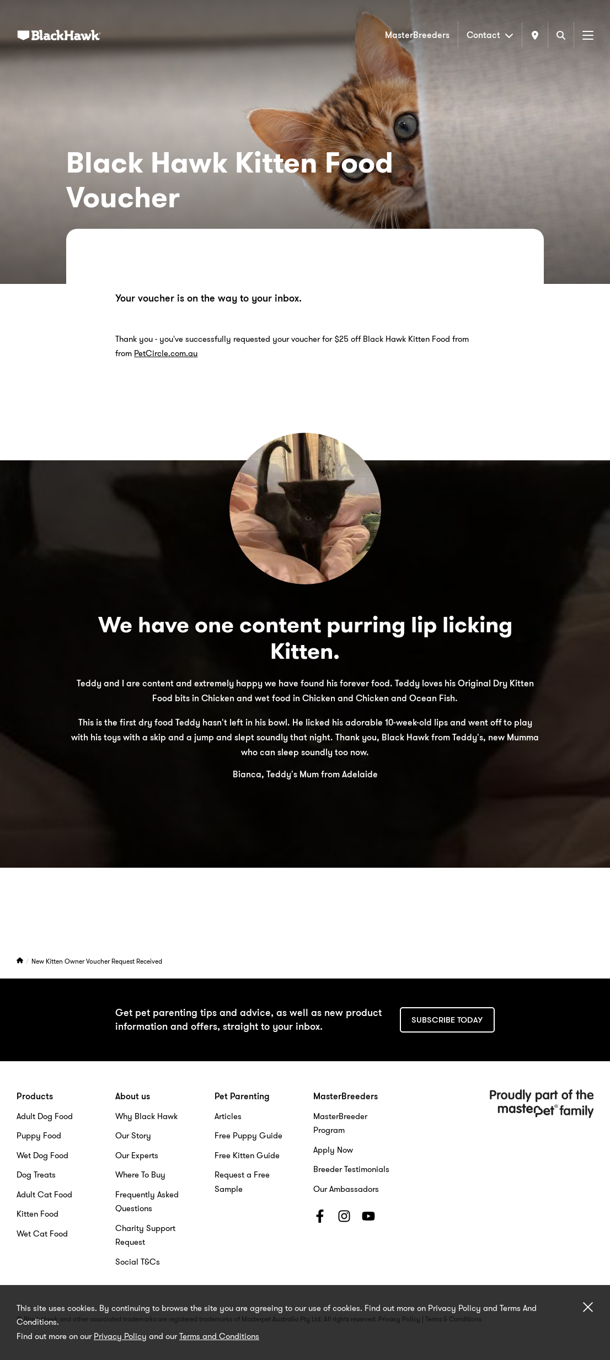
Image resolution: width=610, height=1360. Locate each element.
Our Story (133, 1136)
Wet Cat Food (42, 1234)
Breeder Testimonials (351, 1169)
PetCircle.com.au (165, 353)
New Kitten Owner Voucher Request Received (96, 961)
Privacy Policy (120, 1336)
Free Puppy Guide (248, 1136)
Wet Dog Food (42, 1155)
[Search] (561, 35)
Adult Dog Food (45, 1116)
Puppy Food (39, 1136)
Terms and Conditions (219, 1336)
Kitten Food (37, 1214)
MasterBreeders (417, 35)
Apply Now (333, 1150)
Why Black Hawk (146, 1116)
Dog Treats (36, 1175)
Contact (490, 35)
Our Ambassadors (346, 1189)
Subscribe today (447, 1020)
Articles (228, 1116)
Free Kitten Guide (247, 1155)
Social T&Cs (137, 1262)
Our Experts (136, 1155)
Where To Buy (140, 1175)
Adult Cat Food (44, 1195)
